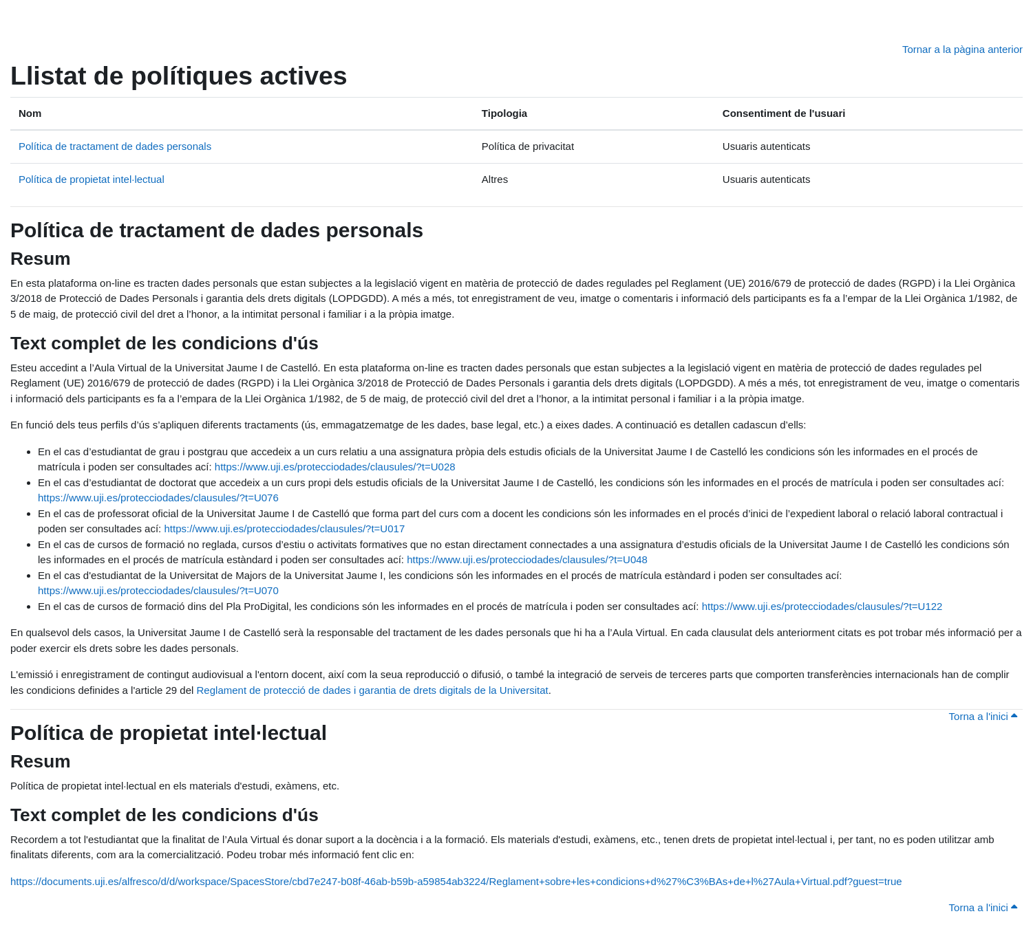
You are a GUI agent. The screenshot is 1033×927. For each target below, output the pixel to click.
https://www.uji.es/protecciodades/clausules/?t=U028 (335, 466)
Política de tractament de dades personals (115, 146)
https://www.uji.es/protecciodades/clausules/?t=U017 (284, 528)
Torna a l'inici (983, 716)
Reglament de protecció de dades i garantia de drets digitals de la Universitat (373, 690)
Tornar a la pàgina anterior (962, 49)
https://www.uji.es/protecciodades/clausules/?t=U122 (822, 606)
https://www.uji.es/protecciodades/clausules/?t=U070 (158, 590)
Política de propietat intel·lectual (91, 179)
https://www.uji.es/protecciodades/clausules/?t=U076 (158, 497)
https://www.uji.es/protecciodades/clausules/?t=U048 (527, 559)
